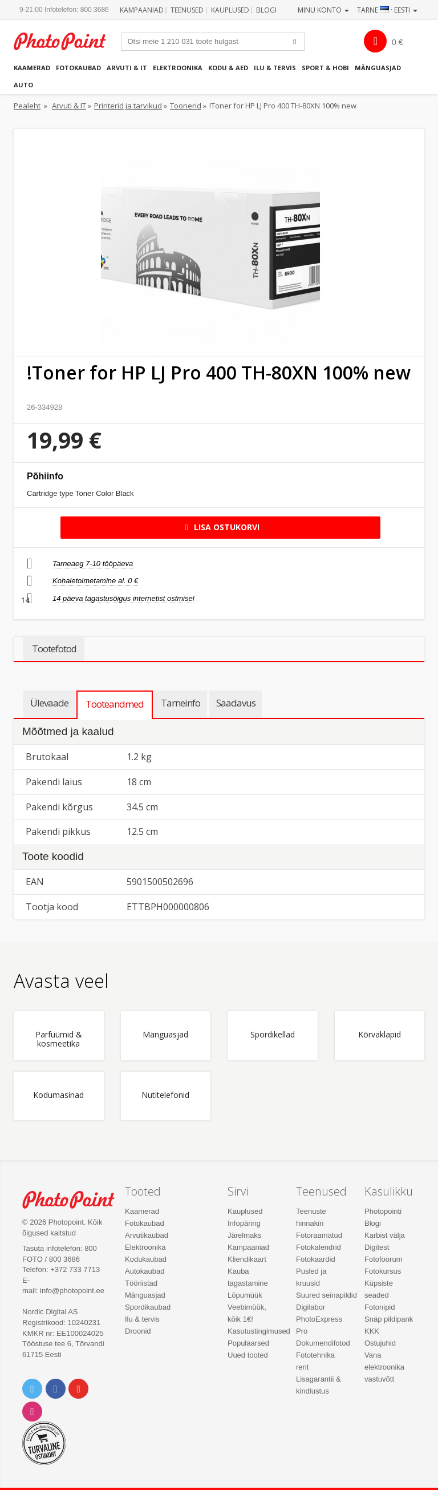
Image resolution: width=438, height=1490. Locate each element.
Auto (23, 84)
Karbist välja (384, 1235)
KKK (371, 1331)
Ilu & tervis (275, 67)
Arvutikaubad (146, 1235)
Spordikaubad (148, 1307)
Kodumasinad (58, 1095)
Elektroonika (177, 67)
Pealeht (27, 105)
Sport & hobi (325, 67)
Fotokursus (382, 1271)
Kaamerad (32, 67)
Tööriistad (141, 1283)
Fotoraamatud (319, 1235)
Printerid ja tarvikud (128, 105)
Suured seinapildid (326, 1295)
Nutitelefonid (165, 1095)
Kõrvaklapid (379, 1035)
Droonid (138, 1331)
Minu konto (323, 10)
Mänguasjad (378, 67)
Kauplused (230, 10)
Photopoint (66, 41)
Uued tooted (248, 1355)
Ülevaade (49, 702)
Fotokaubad (78, 67)
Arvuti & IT (127, 67)
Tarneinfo (180, 702)
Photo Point (74, 1200)
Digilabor (310, 1307)
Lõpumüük (245, 1295)
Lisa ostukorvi (220, 527)
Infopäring (244, 1223)
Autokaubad (144, 1271)
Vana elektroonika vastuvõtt (384, 1367)
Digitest (376, 1247)
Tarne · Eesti (387, 10)
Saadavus (236, 702)
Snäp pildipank (388, 1319)
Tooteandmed (115, 703)
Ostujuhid (380, 1343)
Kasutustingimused (259, 1331)
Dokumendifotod (323, 1343)
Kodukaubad (146, 1259)
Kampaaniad (142, 10)
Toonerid (185, 105)
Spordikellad (272, 1035)
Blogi (266, 10)
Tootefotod (54, 649)
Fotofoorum (383, 1259)
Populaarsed (248, 1343)
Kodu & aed (228, 67)
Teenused (187, 10)
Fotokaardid (315, 1259)
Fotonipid (379, 1307)
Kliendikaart (247, 1259)
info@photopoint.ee (72, 1290)
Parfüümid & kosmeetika (58, 1039)
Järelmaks (244, 1235)
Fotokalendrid (318, 1247)
